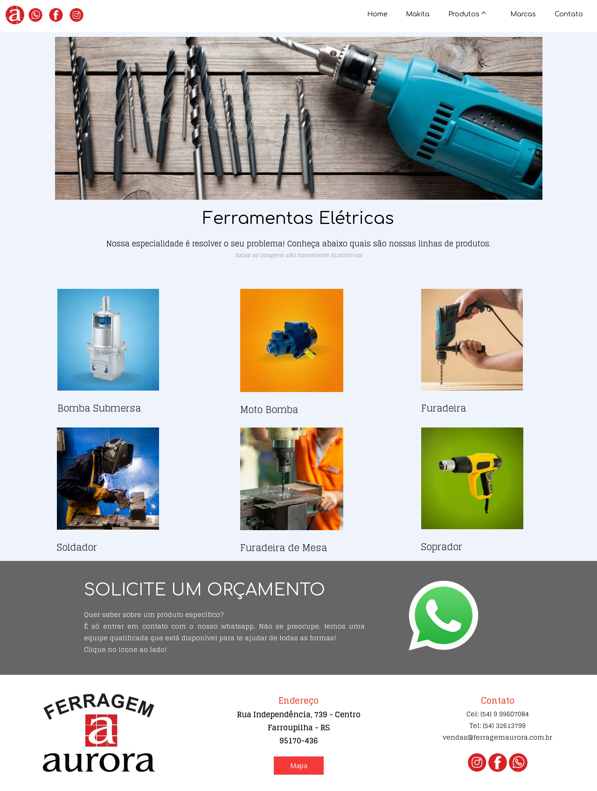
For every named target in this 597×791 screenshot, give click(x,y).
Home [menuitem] (377, 14)
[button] (299, 765)
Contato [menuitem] (569, 14)
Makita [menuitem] (418, 14)
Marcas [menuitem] (523, 14)
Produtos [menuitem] (463, 14)
